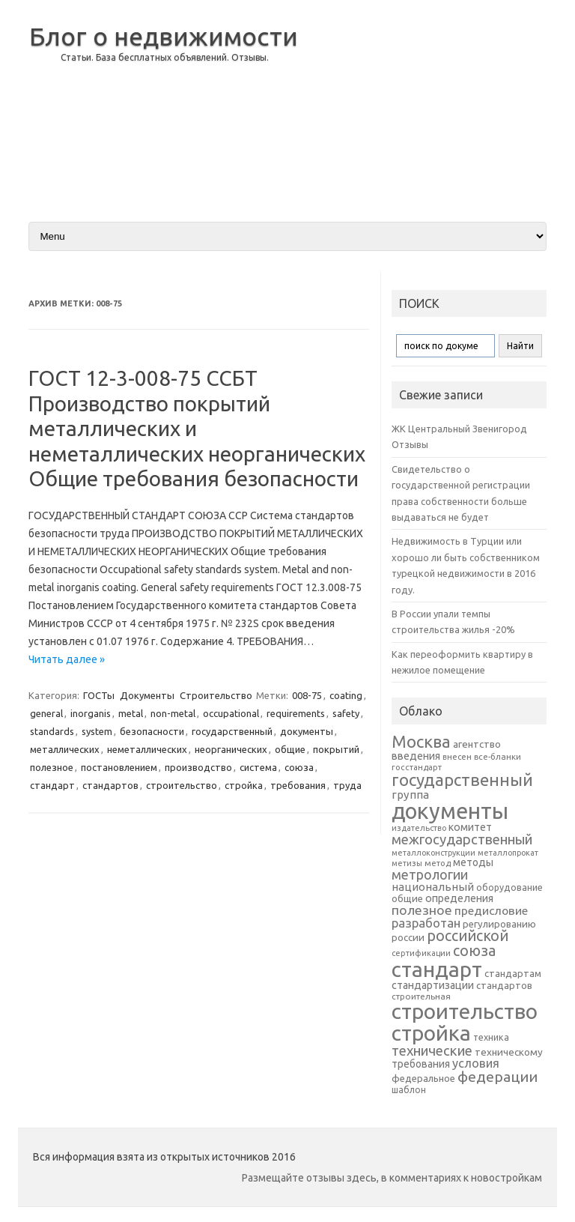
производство (198, 767)
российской (467, 936)
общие (290, 749)
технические (432, 1050)
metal (130, 713)
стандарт (52, 785)
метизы (407, 863)
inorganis (90, 713)
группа (410, 794)
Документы (147, 695)
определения (459, 898)
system (97, 731)
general (46, 713)
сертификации (421, 953)
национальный (433, 886)
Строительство (216, 695)
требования (298, 785)
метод (438, 863)
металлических (65, 749)
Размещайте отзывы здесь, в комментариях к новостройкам (392, 1178)
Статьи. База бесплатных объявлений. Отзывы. (165, 57)
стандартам (512, 973)
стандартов (110, 785)
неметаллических (147, 749)
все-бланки (497, 756)
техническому (509, 1052)
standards (52, 731)
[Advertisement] (427, 104)
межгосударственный (462, 839)
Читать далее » (66, 659)
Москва (421, 741)
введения (416, 756)
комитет (470, 827)
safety (345, 713)
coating (345, 695)
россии (408, 937)
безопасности (152, 731)
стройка (244, 785)
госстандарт (417, 767)
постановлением (119, 767)
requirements (296, 713)
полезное (51, 767)
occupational (231, 713)
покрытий (336, 749)
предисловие (491, 910)
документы (306, 731)
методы (473, 862)
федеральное (423, 1078)
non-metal (172, 713)
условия (475, 1063)
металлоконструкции (433, 852)
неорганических (231, 749)
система (258, 767)
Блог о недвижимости (163, 36)
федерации (497, 1076)
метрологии (430, 874)
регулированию (499, 924)
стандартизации (433, 985)
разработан (426, 923)
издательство (419, 827)
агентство (477, 744)
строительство (181, 785)
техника (491, 1037)
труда (347, 785)
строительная (421, 996)
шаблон (409, 1090)
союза (299, 767)
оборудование (509, 887)
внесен (457, 756)
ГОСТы (99, 695)
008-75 (307, 695)
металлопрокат (508, 852)
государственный (232, 731)
